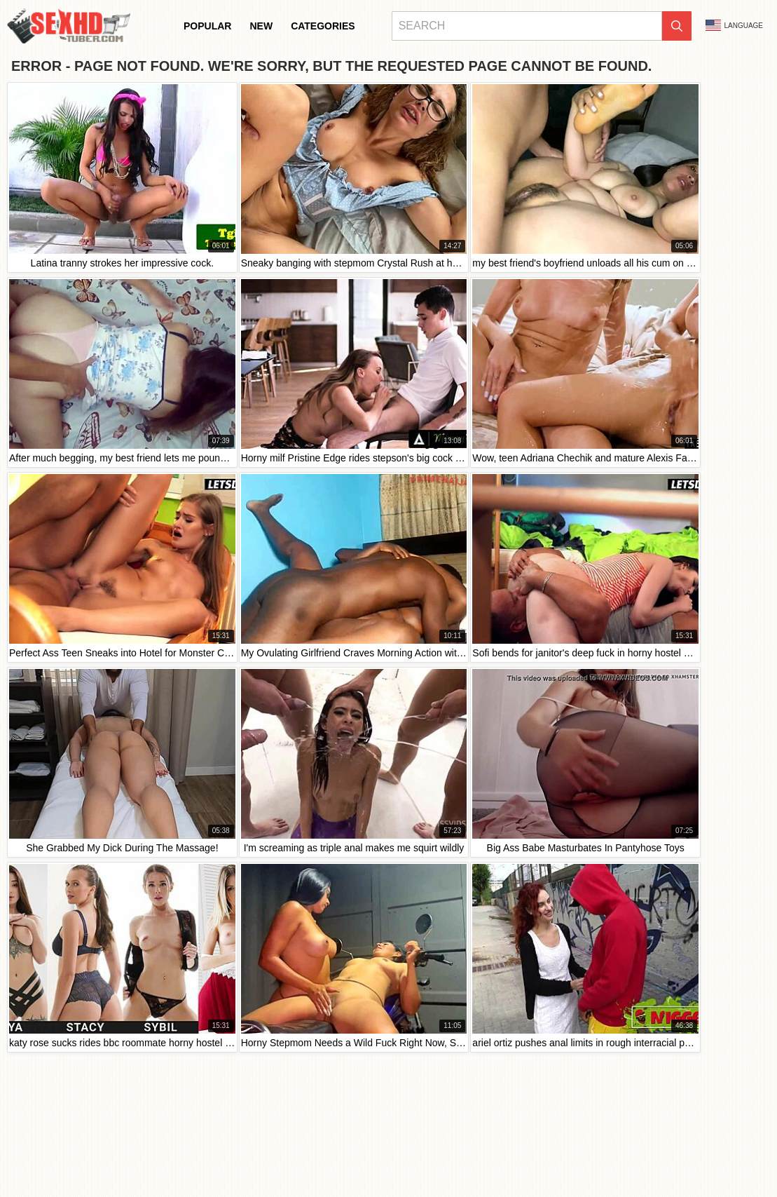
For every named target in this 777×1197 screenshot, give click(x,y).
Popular (207, 26)
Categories (323, 26)
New (261, 26)
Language (734, 25)
